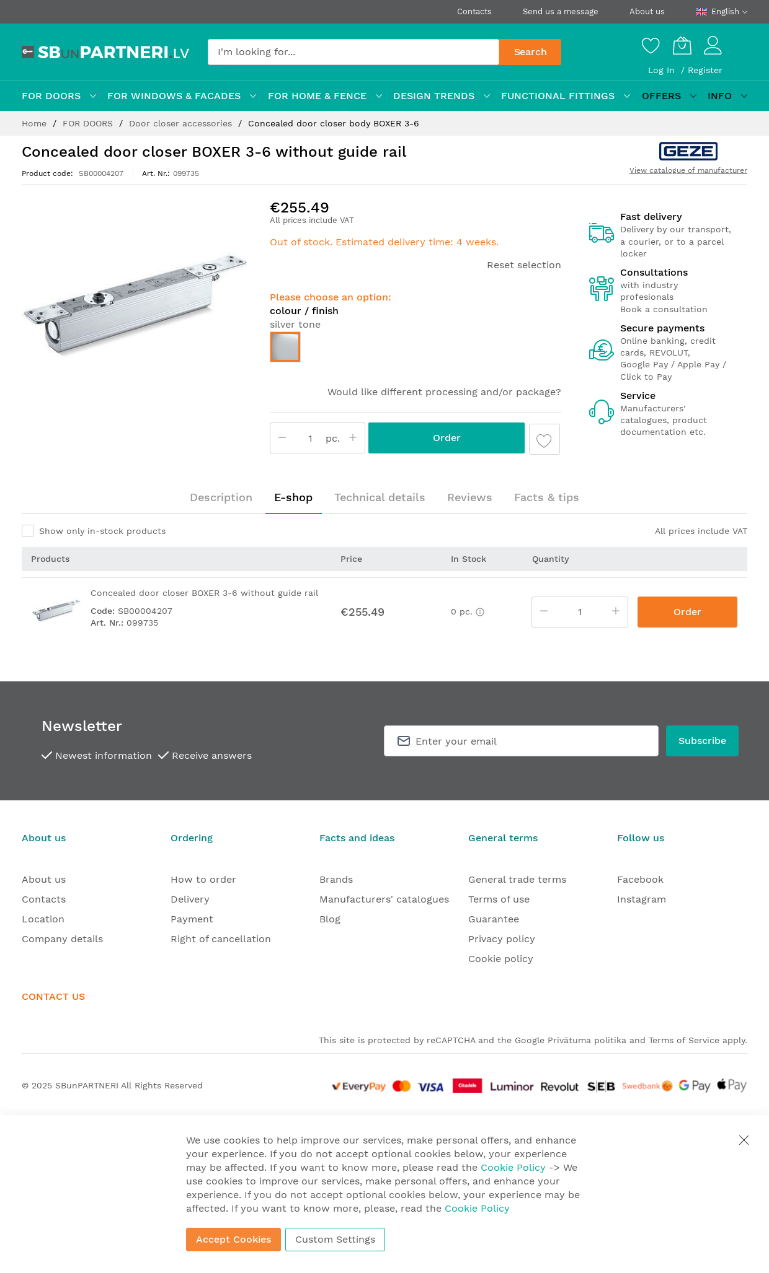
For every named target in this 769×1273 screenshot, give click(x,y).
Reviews (469, 497)
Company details (62, 939)
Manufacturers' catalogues (384, 899)
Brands (336, 879)
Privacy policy (501, 939)
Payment (192, 919)
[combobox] (353, 52)
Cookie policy (500, 959)
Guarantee (493, 919)
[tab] (221, 497)
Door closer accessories (182, 123)
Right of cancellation (221, 939)
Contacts (474, 11)
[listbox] (415, 350)
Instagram (641, 899)
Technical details (379, 497)
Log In (663, 70)
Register (705, 70)
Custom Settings (335, 1239)
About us (647, 11)
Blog (329, 919)
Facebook (640, 879)
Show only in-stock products (102, 531)
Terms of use (499, 899)
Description (221, 497)
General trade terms (517, 879)
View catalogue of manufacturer (688, 170)
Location (43, 919)
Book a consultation (664, 309)
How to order (203, 879)
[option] (285, 346)
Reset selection (524, 265)
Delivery (190, 899)
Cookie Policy (513, 1167)
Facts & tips (546, 497)
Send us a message (560, 11)
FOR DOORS (89, 123)
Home (36, 123)
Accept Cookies (233, 1239)
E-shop (293, 497)
